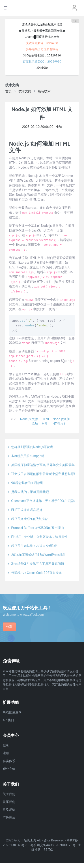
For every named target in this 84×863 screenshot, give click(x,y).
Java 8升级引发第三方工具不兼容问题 (37, 564)
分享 (9, 627)
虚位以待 (42, 68)
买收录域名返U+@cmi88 (42, 43)
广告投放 (9, 818)
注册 (6, 753)
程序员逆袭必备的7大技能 (29, 519)
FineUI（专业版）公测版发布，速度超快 (39, 537)
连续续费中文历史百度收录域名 (42, 24)
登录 (6, 745)
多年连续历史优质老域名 (42, 49)
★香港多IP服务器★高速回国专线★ (42, 31)
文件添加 (35, 421)
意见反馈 (9, 810)
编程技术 (44, 91)
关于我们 (9, 794)
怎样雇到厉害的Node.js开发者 (32, 447)
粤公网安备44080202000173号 (53, 845)
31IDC (48, 850)
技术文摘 (25, 91)
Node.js (25, 419)
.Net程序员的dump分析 (27, 456)
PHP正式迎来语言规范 (26, 510)
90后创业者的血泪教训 (27, 483)
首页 (8, 91)
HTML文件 (45, 421)
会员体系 (9, 761)
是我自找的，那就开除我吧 (30, 492)
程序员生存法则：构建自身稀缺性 (34, 546)
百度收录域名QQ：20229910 (42, 61)
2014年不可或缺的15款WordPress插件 (38, 555)
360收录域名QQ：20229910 (42, 55)
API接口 (8, 720)
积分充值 (9, 769)
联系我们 (9, 802)
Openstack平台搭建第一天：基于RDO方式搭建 (43, 501)
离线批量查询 (12, 712)
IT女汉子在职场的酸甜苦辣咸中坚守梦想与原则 (44, 474)
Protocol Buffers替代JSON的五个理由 (37, 528)
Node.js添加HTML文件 (61, 421)
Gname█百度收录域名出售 (42, 37)
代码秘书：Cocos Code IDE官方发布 (36, 573)
